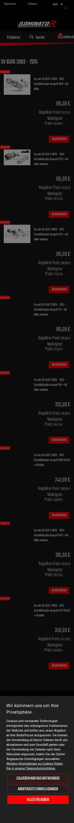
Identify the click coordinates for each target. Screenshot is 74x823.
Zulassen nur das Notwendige (38, 778)
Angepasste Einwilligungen (38, 789)
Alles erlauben (38, 799)
